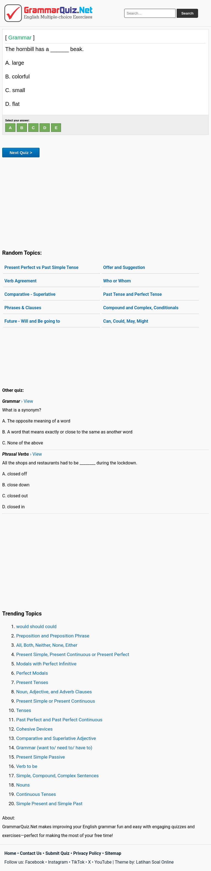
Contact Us (31, 853)
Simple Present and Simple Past (49, 803)
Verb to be (26, 766)
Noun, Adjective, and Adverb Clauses (54, 691)
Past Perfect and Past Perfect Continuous (59, 719)
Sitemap (113, 853)
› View (27, 401)
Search (187, 13)
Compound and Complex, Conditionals (140, 307)
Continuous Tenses (36, 794)
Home (10, 853)
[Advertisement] (105, 202)
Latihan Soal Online (155, 862)
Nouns (23, 785)
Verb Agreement (20, 280)
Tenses (23, 710)
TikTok (78, 862)
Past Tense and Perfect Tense (132, 294)
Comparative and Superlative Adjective (56, 738)
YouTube (103, 862)
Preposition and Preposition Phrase (52, 636)
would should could (36, 626)
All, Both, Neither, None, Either (46, 645)
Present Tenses (32, 682)
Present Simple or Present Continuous (55, 701)
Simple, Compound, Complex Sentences (57, 775)
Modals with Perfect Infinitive (46, 663)
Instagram (58, 862)
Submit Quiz (57, 853)
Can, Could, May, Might (125, 321)
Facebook (34, 862)
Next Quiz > (21, 152)
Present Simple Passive (40, 757)
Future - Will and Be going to (32, 321)
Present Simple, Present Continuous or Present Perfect (72, 654)
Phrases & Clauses (22, 307)
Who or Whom (117, 280)
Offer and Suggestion (124, 267)
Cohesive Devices (34, 729)
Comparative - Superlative (29, 294)
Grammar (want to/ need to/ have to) (54, 747)
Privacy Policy (87, 853)
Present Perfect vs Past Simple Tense (41, 267)
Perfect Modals (32, 673)
